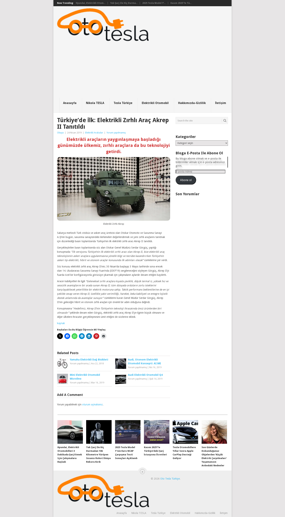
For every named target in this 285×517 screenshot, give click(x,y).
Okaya (60, 132)
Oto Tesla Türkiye (170, 478)
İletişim (220, 103)
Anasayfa (70, 103)
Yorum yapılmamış (116, 132)
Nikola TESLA (95, 103)
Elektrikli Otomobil (155, 103)
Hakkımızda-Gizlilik (192, 103)
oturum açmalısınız (92, 404)
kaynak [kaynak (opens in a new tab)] (61, 323)
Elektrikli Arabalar (94, 132)
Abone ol (186, 180)
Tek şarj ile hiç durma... (123, 3)
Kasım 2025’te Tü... (180, 3)
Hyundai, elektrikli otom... (90, 3)
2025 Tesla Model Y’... (154, 3)
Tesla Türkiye (123, 103)
